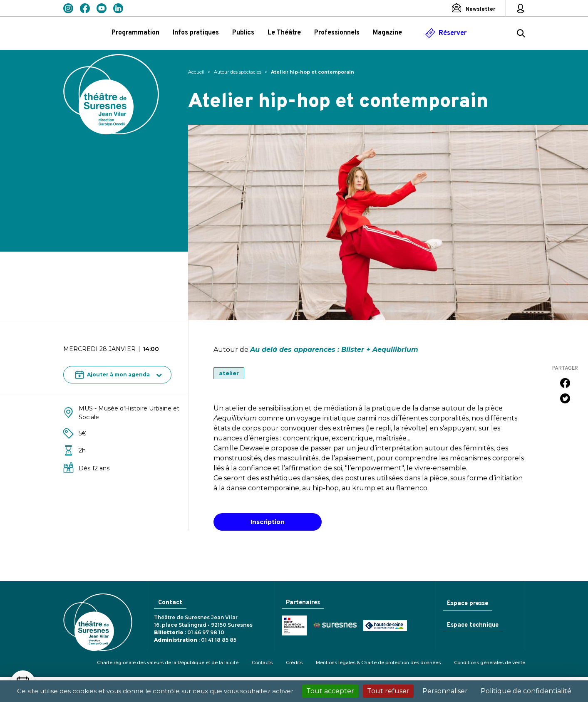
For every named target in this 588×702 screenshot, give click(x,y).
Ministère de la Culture (292, 626)
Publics (243, 33)
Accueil (196, 72)
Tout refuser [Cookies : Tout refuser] (388, 691)
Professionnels (337, 33)
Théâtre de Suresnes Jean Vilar (111, 94)
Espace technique (471, 626)
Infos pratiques (196, 33)
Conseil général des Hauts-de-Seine (383, 625)
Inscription (268, 522)
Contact (169, 603)
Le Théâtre (284, 33)
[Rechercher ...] (521, 34)
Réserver (452, 33)
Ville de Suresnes (333, 626)
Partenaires (302, 603)
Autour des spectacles (237, 72)
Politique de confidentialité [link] (526, 691)
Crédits (294, 662)
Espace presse (466, 604)
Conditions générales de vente (489, 662)
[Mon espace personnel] (520, 8)
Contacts (262, 662)
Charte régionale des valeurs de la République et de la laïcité (167, 662)
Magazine (387, 33)
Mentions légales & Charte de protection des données (378, 662)
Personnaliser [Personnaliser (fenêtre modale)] (445, 691)
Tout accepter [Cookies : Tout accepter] (330, 691)
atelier (229, 373)
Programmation (135, 33)
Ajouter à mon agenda (112, 375)
